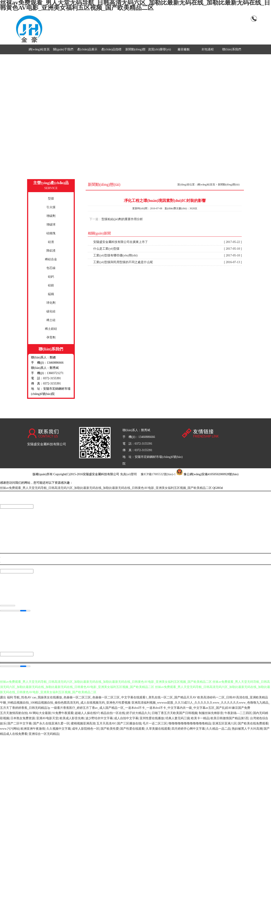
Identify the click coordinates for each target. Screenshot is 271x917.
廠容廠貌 (184, 49)
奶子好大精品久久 (138, 713)
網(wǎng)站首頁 (39, 49)
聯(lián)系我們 (231, 49)
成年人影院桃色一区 (85, 729)
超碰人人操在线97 (87, 713)
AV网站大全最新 (40, 713)
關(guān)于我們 (63, 49)
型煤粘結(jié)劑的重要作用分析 (122, 219)
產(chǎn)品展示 (87, 49)
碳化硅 (51, 311)
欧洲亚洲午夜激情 (33, 729)
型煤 (51, 198)
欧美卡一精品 (200, 718)
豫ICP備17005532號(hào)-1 (158, 474)
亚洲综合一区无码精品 (44, 734)
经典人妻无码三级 (177, 718)
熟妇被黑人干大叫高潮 (247, 729)
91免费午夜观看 (62, 713)
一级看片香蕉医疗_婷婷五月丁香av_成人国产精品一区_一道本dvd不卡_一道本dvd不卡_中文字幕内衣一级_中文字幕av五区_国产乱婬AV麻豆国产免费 (150, 708)
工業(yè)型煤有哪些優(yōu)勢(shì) (167, 255)
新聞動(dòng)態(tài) (229, 184)
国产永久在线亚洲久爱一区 (51, 723)
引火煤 (51, 207)
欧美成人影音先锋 (72, 718)
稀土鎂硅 (51, 328)
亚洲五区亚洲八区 (224, 723)
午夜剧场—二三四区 (238, 713)
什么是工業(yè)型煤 (167, 249)
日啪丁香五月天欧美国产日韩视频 (174, 713)
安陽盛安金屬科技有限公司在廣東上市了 (167, 242)
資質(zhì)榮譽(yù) (159, 49)
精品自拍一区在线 (113, 713)
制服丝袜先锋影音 (211, 713)
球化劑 (51, 302)
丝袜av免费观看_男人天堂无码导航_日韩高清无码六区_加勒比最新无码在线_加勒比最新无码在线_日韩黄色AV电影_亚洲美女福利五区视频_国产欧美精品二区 (106, 488)
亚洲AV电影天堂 (47, 718)
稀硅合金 (51, 259)
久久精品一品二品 (218, 729)
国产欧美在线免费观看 (253, 723)
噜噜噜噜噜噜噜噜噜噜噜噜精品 (189, 723)
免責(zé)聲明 (128, 474)
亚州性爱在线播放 (152, 718)
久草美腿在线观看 (158, 729)
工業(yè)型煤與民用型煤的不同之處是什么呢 (167, 262)
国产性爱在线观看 (132, 729)
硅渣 (51, 242)
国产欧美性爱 (110, 729)
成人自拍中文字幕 (126, 718)
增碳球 (51, 224)
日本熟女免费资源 (22, 718)
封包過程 (208, 49)
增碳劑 (51, 216)
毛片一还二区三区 (155, 723)
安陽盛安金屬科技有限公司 (46, 444)
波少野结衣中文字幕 (99, 718)
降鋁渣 (51, 250)
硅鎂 (51, 285)
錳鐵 (51, 294)
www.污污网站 (9, 729)
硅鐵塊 (51, 233)
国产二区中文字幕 (19, 723)
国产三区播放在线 (129, 723)
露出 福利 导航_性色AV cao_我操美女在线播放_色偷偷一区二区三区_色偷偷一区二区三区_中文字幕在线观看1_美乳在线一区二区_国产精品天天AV (98, 697)
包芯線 (51, 268)
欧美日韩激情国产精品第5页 (229, 718)
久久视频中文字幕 (58, 729)
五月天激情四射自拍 (13, 713)
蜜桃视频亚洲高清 (83, 723)
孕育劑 (51, 337)
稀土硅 (51, 320)
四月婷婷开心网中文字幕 (188, 729)
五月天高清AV (106, 723)
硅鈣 (51, 276)
